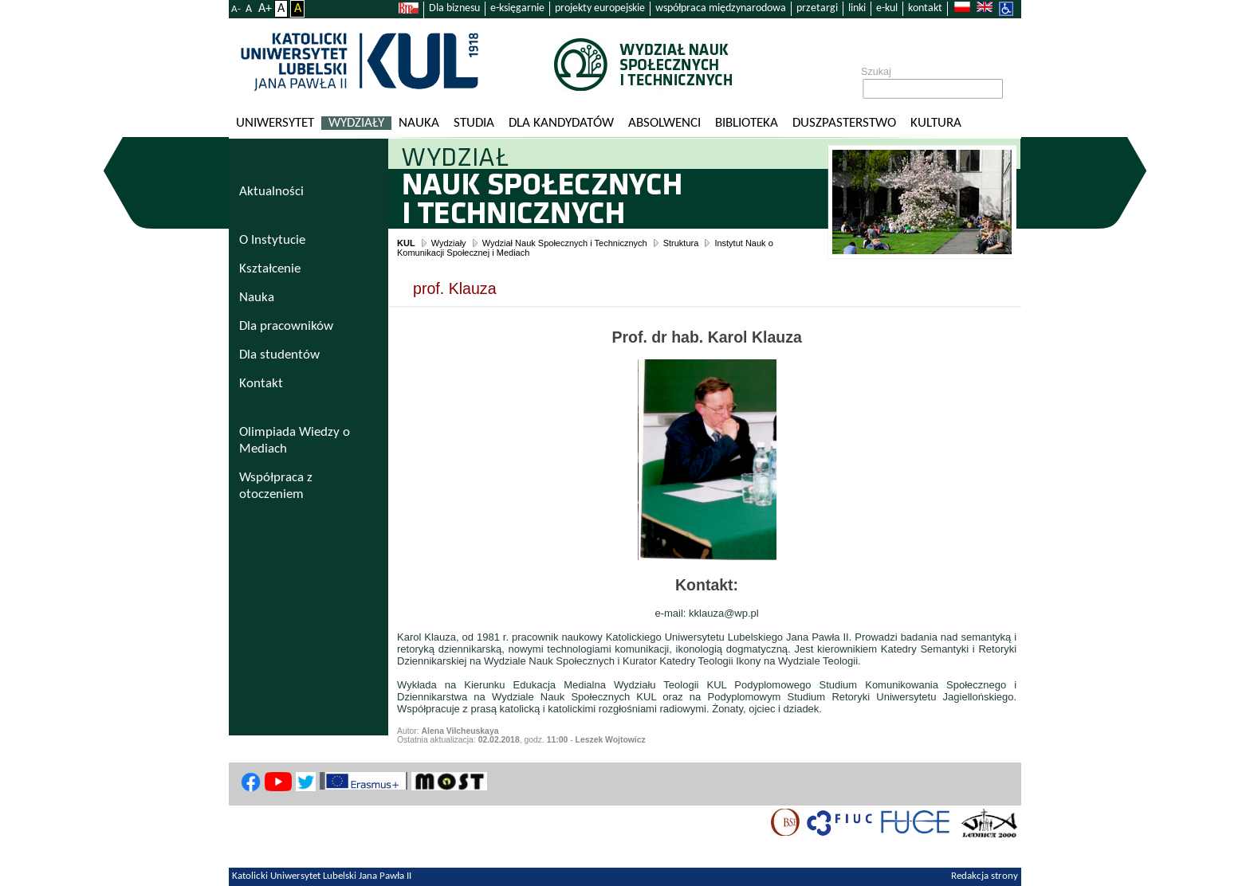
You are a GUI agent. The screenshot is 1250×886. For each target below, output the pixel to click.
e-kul (887, 8)
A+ (265, 8)
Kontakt (261, 383)
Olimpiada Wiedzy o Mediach (294, 440)
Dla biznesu (454, 8)
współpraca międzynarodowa (720, 8)
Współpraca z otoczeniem (275, 486)
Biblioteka (746, 123)
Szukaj (876, 71)
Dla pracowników (286, 326)
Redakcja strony (984, 876)
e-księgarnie (517, 8)
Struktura (681, 243)
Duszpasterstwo (844, 123)
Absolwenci (664, 123)
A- (236, 9)
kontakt (925, 8)
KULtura (935, 123)
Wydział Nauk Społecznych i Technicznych (564, 243)
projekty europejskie (600, 8)
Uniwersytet (275, 123)
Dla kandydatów (561, 123)
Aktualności (271, 191)
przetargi (817, 8)
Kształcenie (270, 269)
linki (857, 8)
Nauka (419, 123)
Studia (474, 123)
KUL (406, 243)
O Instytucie (272, 240)
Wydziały (356, 123)
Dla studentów (279, 355)
